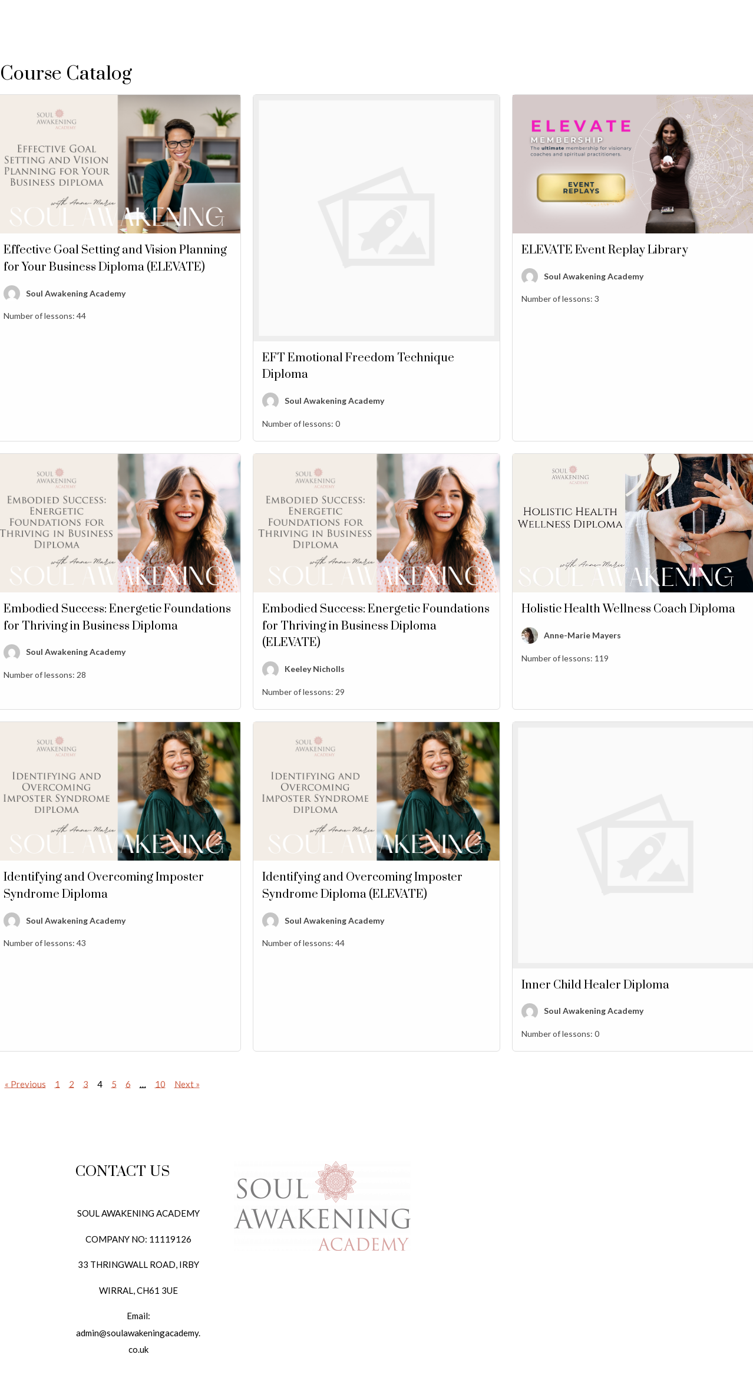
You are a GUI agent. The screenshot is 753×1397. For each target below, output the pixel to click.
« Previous (25, 1083)
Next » (187, 1083)
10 (160, 1083)
